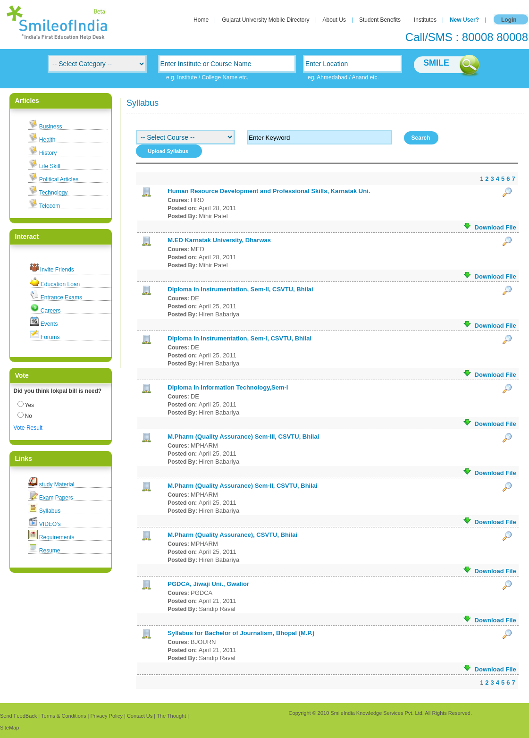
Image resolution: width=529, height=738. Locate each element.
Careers (51, 310)
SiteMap (9, 727)
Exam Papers (56, 497)
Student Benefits (380, 20)
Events (49, 324)
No (28, 416)
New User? (464, 20)
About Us (334, 20)
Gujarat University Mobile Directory (265, 20)
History (48, 153)
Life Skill (49, 166)
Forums (50, 337)
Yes (29, 405)
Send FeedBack (18, 716)
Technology (53, 192)
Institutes (425, 20)
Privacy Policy (106, 716)
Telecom (49, 206)
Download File (489, 227)
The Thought (171, 716)
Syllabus (49, 511)
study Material (57, 484)
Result (34, 427)
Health (47, 139)
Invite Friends (57, 269)
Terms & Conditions (63, 716)
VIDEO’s (50, 524)
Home (201, 20)
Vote (19, 427)
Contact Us (139, 716)
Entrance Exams (61, 297)
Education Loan (60, 284)
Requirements (57, 537)
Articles (27, 100)
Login (509, 20)
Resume (49, 550)
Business (50, 126)
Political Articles (58, 179)
